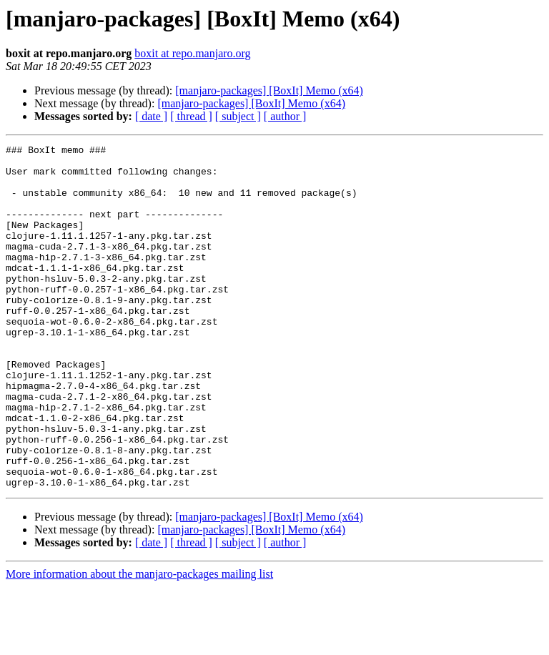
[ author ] (285, 116)
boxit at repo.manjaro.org (192, 53)
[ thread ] (191, 116)
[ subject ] (238, 116)
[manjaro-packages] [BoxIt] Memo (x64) (269, 90)
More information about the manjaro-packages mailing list (139, 642)
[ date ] (151, 116)
